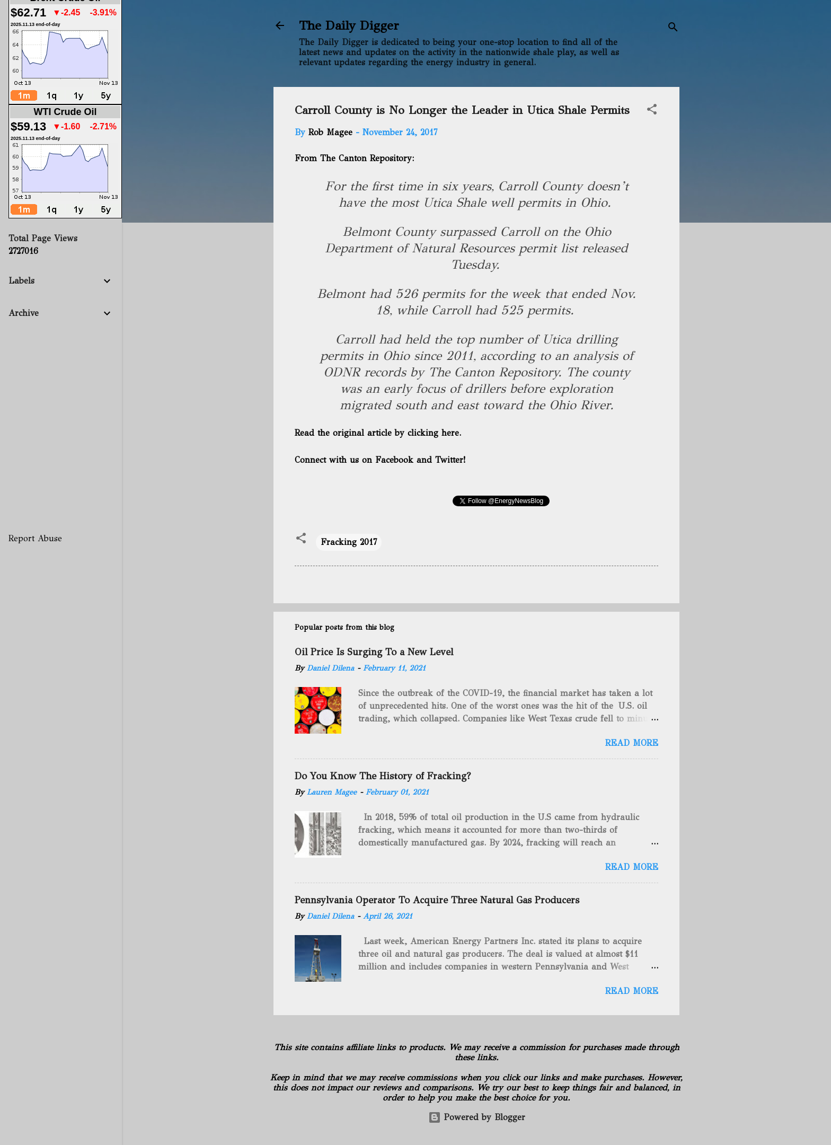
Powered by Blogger (476, 1117)
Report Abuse (35, 538)
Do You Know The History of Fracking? (383, 776)
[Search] (673, 29)
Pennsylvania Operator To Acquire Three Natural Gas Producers (437, 900)
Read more (631, 743)
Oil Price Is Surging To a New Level (374, 652)
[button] (652, 111)
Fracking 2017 (349, 542)
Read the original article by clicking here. (378, 433)
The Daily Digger (349, 25)
